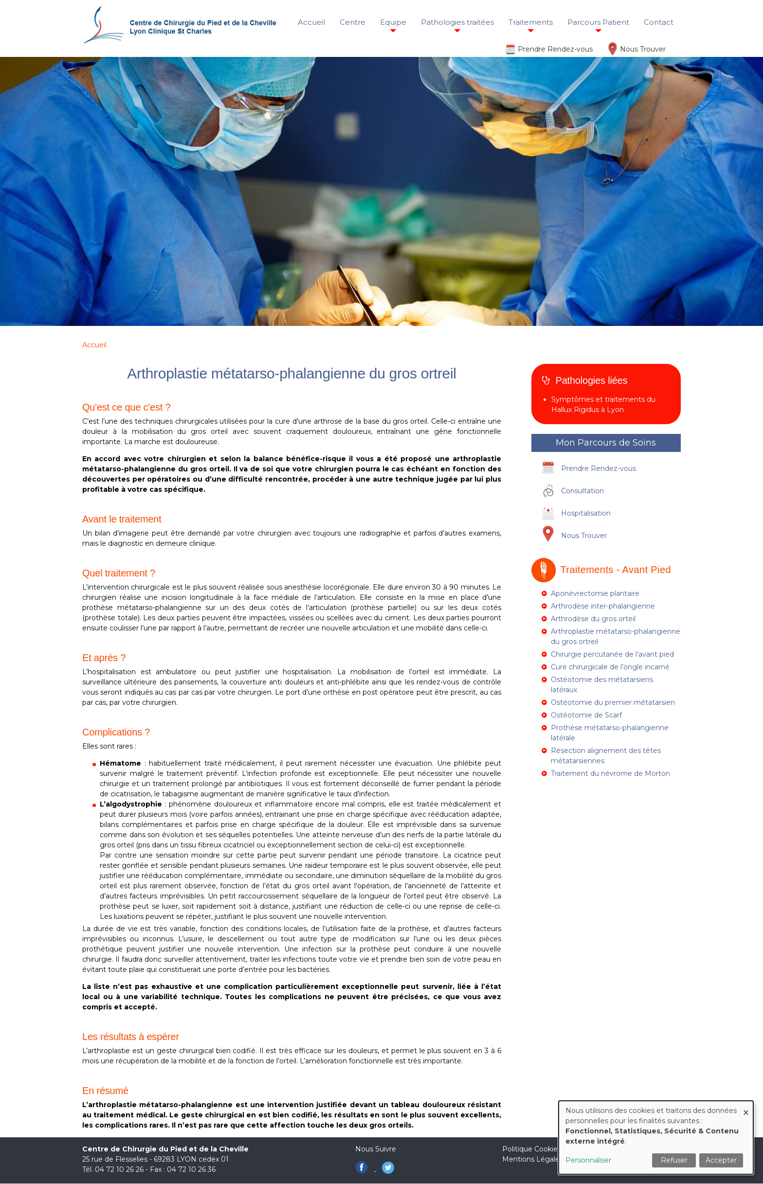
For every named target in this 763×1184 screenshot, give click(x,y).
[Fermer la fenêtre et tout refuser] (746, 1107)
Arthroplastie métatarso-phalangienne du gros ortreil (615, 636)
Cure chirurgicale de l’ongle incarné (610, 667)
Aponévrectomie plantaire (595, 593)
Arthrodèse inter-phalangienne (603, 606)
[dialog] (656, 1137)
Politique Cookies (531, 1149)
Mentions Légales (532, 1159)
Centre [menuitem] (352, 22)
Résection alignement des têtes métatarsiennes (606, 755)
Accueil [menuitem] (311, 22)
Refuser (674, 1160)
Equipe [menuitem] (393, 22)
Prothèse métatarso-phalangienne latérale (610, 732)
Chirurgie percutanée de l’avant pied (612, 654)
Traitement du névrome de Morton (610, 773)
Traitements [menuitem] (531, 22)
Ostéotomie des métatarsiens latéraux (602, 684)
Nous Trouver (643, 49)
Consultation (582, 490)
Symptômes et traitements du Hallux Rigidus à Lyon (603, 404)
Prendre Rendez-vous (555, 49)
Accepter (721, 1160)
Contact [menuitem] (658, 22)
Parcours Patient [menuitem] (598, 22)
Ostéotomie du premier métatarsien (613, 702)
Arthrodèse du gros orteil (593, 618)
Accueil (94, 345)
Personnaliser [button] (588, 1160)
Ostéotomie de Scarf (586, 715)
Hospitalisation (586, 513)
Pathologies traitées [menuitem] (457, 22)
